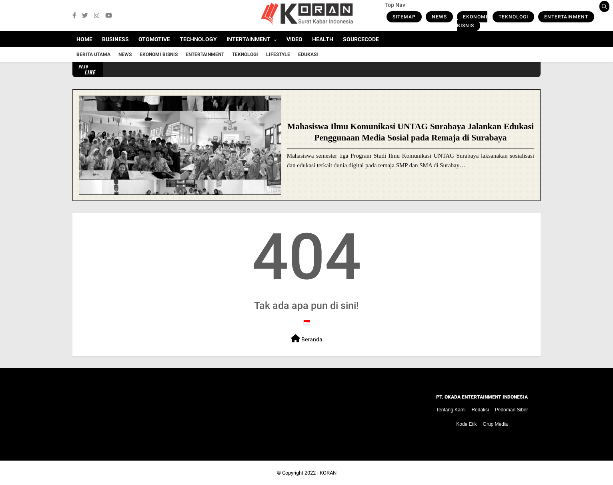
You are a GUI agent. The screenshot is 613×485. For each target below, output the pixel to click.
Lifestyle (278, 54)
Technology (198, 39)
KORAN (328, 473)
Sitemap (404, 17)
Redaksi (480, 410)
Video (294, 39)
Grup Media (495, 424)
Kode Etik (466, 424)
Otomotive (154, 39)
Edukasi (308, 54)
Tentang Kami (450, 410)
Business (115, 39)
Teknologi (513, 17)
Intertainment (248, 39)
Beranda (307, 339)
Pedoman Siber (511, 410)
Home (84, 39)
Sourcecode (361, 39)
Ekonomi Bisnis (472, 21)
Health (322, 39)
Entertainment (566, 17)
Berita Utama (93, 54)
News (439, 17)
